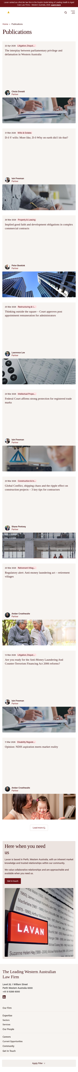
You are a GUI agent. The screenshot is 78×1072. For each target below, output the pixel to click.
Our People (8, 1029)
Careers (7, 1037)
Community (8, 1046)
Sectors (6, 1020)
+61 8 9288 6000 (11, 991)
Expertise (7, 1015)
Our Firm (7, 1008)
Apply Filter (39, 1063)
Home (5, 24)
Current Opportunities (13, 1041)
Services (6, 1024)
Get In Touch (9, 1051)
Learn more (56, 5)
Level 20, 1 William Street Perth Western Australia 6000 (18, 986)
